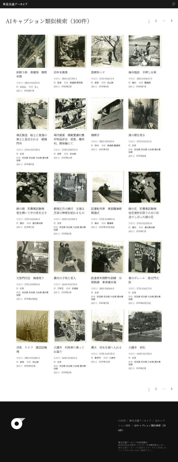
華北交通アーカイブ (140, 414)
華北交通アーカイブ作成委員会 (132, 436)
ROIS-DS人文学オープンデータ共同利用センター (141, 438)
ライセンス (132, 444)
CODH (122, 414)
